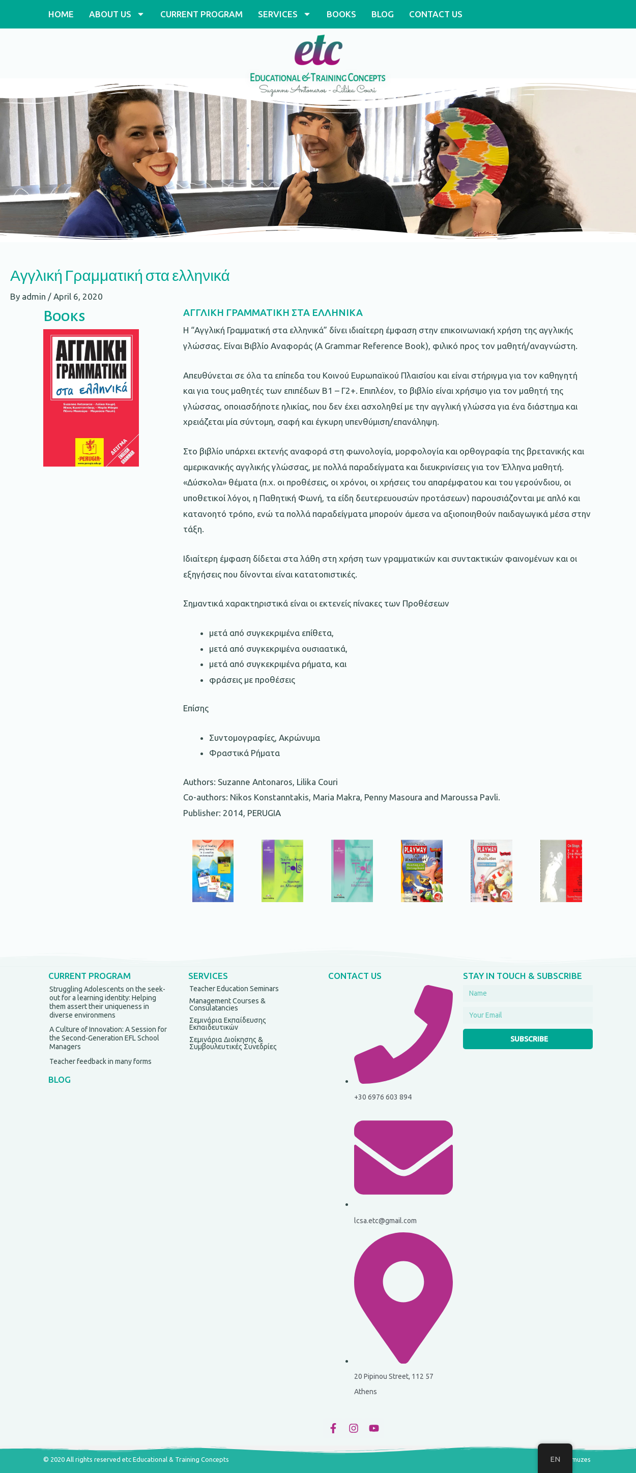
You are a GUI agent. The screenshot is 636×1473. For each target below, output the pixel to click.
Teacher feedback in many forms (100, 1061)
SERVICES (284, 14)
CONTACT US (435, 14)
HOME (61, 14)
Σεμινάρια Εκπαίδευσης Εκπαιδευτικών (227, 1023)
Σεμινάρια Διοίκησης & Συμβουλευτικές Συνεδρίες (233, 1043)
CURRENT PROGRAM (201, 14)
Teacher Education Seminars (234, 989)
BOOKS (341, 14)
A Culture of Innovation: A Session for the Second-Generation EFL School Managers (108, 1038)
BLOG (382, 14)
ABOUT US (117, 14)
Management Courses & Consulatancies (227, 1004)
